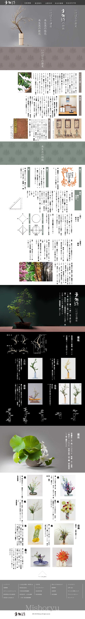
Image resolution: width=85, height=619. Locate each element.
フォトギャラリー (40, 587)
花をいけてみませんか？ (57, 584)
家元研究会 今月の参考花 (9, 594)
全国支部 (48, 3)
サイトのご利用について (73, 591)
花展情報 (27, 3)
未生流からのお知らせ (9, 597)
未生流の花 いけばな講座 (26, 594)
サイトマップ (71, 597)
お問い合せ (70, 587)
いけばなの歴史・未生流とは (26, 584)
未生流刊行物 (71, 3)
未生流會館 (59, 3)
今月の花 (38, 584)
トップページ (7, 584)
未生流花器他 (39, 594)
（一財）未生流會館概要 (25, 597)
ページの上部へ (42, 574)
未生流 (10, 2)
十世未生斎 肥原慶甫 (24, 591)
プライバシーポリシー (73, 594)
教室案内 (38, 3)
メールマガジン (71, 584)
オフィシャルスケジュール (10, 591)
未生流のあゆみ (23, 587)
